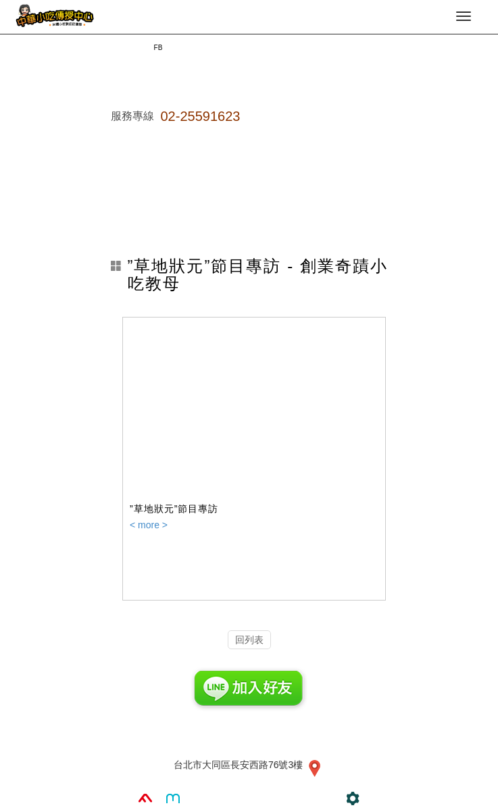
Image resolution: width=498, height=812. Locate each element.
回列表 (249, 639)
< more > (149, 524)
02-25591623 (201, 116)
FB (158, 47)
